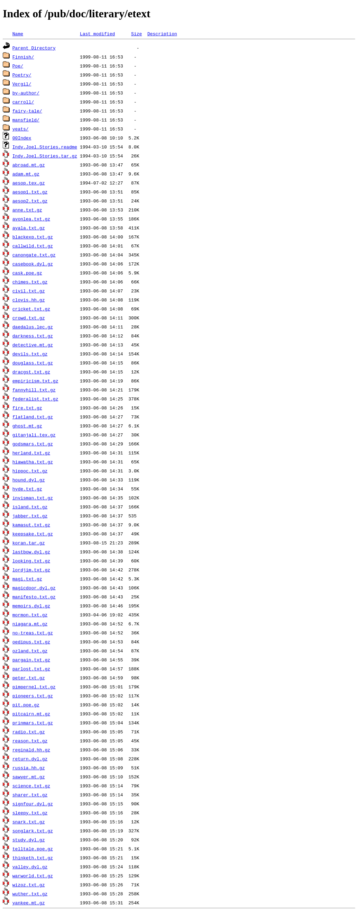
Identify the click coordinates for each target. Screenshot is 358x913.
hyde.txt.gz (27, 489)
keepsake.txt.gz (32, 534)
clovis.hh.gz (28, 300)
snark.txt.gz (28, 822)
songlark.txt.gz (32, 831)
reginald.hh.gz (31, 750)
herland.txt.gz (31, 453)
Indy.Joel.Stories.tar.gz (44, 156)
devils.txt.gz (29, 354)
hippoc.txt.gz (29, 471)
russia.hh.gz (28, 768)
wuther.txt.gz (29, 894)
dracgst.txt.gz (31, 372)
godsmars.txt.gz (32, 444)
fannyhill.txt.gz (34, 390)
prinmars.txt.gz (32, 723)
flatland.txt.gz (32, 417)
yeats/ (20, 129)
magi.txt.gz (27, 579)
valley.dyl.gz (29, 867)
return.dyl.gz (29, 759)
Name (17, 33)
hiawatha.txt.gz (32, 462)
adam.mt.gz (25, 174)
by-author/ (25, 93)
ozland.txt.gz (29, 651)
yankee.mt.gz (28, 903)
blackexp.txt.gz (32, 237)
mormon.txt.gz (29, 615)
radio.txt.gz (28, 732)
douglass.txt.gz (32, 363)
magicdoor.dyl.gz (34, 588)
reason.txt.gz (29, 741)
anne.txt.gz (27, 210)
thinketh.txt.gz (32, 858)
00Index (21, 138)
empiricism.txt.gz (35, 381)
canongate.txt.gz (34, 255)
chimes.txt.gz (29, 282)
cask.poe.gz (27, 273)
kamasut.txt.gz (31, 525)
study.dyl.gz (28, 840)
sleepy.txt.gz (29, 813)
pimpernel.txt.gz (34, 687)
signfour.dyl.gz (32, 804)
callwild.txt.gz (32, 246)
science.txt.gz (31, 786)
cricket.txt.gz (31, 309)
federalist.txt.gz (35, 399)
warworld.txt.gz (32, 876)
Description (162, 33)
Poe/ (17, 66)
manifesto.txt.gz (34, 597)
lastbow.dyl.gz (31, 552)
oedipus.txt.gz (31, 642)
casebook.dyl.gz (32, 264)
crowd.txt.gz (28, 318)
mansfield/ (25, 120)
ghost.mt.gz (27, 426)
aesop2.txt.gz (29, 201)
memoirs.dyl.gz (31, 606)
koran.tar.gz (28, 543)
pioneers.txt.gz (32, 696)
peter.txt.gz (28, 678)
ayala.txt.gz (28, 228)
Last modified (97, 33)
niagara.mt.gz (29, 624)
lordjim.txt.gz (31, 570)
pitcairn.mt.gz (31, 714)
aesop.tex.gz (28, 183)
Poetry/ (21, 75)
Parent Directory (34, 48)
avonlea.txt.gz (31, 219)
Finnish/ (23, 57)
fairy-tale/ (27, 111)
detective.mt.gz (32, 345)
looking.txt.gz (31, 561)
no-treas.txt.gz (32, 633)
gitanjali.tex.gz (34, 435)
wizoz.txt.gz (28, 885)
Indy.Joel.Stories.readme (44, 147)
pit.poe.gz (25, 705)
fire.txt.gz (27, 408)
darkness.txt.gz (32, 336)
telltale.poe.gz (32, 849)
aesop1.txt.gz (29, 192)
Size (136, 33)
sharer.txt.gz (29, 795)
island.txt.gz (29, 507)
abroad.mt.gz (28, 165)
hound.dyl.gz (28, 480)
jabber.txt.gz (29, 516)
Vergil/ (21, 84)
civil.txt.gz (28, 291)
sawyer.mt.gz (28, 777)
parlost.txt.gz (31, 669)
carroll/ (23, 102)
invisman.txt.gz (32, 498)
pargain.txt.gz (31, 660)
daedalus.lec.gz (32, 327)
